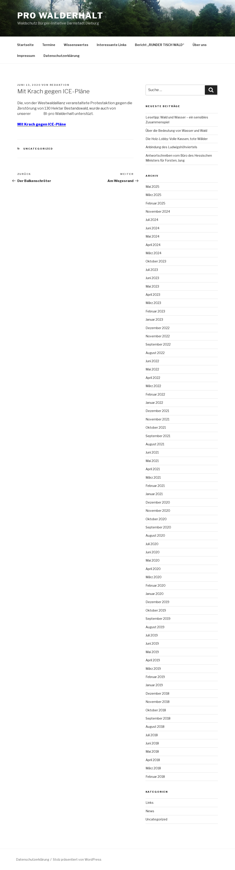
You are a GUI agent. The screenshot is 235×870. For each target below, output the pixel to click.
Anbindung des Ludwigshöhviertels (171, 147)
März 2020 (154, 577)
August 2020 (155, 535)
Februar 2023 (155, 311)
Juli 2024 (152, 220)
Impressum (26, 56)
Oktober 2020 (156, 519)
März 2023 (153, 303)
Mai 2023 (152, 286)
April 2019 (153, 660)
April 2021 (153, 469)
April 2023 (153, 294)
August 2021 (155, 444)
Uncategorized (38, 148)
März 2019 (153, 668)
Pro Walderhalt (60, 15)
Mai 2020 (153, 560)
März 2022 (153, 386)
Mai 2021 (152, 461)
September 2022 (158, 344)
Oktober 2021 (156, 427)
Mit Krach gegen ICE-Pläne (41, 124)
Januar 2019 (154, 685)
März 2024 (153, 253)
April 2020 (153, 569)
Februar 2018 (155, 776)
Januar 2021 (154, 494)
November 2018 (158, 702)
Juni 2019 (152, 643)
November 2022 (158, 336)
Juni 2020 (153, 552)
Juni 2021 (152, 452)
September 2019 (158, 618)
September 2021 (158, 436)
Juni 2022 (152, 361)
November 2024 (158, 211)
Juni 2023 (152, 278)
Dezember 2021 (157, 411)
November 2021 (157, 419)
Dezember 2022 (158, 328)
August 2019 (155, 627)
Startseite (25, 45)
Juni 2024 (152, 228)
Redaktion (60, 84)
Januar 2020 (155, 594)
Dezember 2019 (157, 602)
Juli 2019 (152, 635)
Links (150, 802)
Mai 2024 (152, 236)
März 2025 (153, 195)
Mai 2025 (152, 186)
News (150, 811)
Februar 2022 (155, 394)
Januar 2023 (154, 319)
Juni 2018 (152, 743)
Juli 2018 (152, 735)
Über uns (200, 45)
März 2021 (153, 477)
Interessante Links (111, 45)
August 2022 (155, 353)
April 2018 (153, 760)
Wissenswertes (76, 45)
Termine (48, 45)
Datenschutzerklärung (61, 56)
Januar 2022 (154, 402)
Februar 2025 (155, 203)
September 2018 (158, 718)
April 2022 (153, 378)
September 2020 (158, 527)
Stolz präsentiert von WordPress (77, 859)
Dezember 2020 (158, 502)
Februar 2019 (155, 677)
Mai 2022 (152, 369)
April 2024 (153, 245)
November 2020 (158, 510)
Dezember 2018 (157, 693)
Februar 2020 (156, 585)
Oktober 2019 (156, 610)
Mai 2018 (152, 751)
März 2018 (153, 768)
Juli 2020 (152, 544)
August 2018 (155, 726)
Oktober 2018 (156, 710)
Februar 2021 (155, 486)
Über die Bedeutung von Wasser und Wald (176, 130)
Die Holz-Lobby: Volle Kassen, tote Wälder (177, 139)
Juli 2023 (152, 270)
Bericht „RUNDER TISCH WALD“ (159, 45)
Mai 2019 (152, 652)
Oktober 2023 (156, 261)
